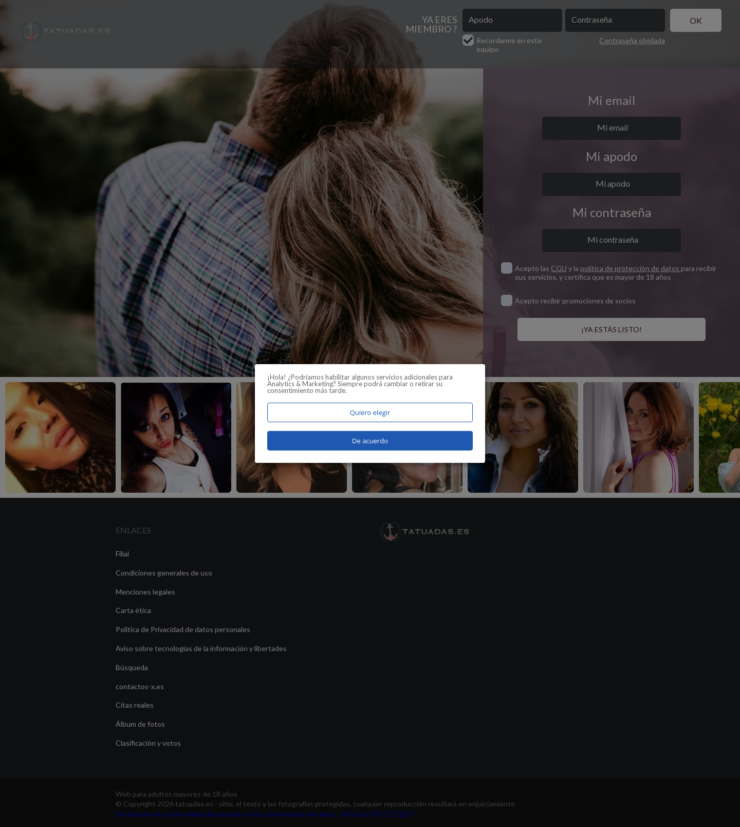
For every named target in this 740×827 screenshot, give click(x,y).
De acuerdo (370, 440)
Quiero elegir (370, 412)
